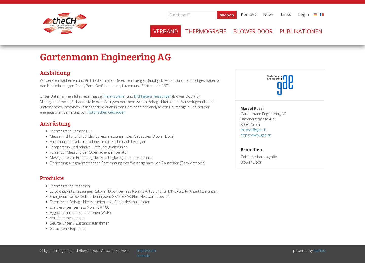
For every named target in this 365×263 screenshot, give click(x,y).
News (268, 14)
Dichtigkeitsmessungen (152, 96)
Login (303, 14)
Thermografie (205, 31)
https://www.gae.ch (256, 135)
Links (286, 14)
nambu (319, 250)
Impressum (146, 250)
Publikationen (301, 31)
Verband (165, 31)
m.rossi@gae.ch (253, 129)
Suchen (227, 14)
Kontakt (248, 14)
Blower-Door (252, 31)
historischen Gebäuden (106, 112)
